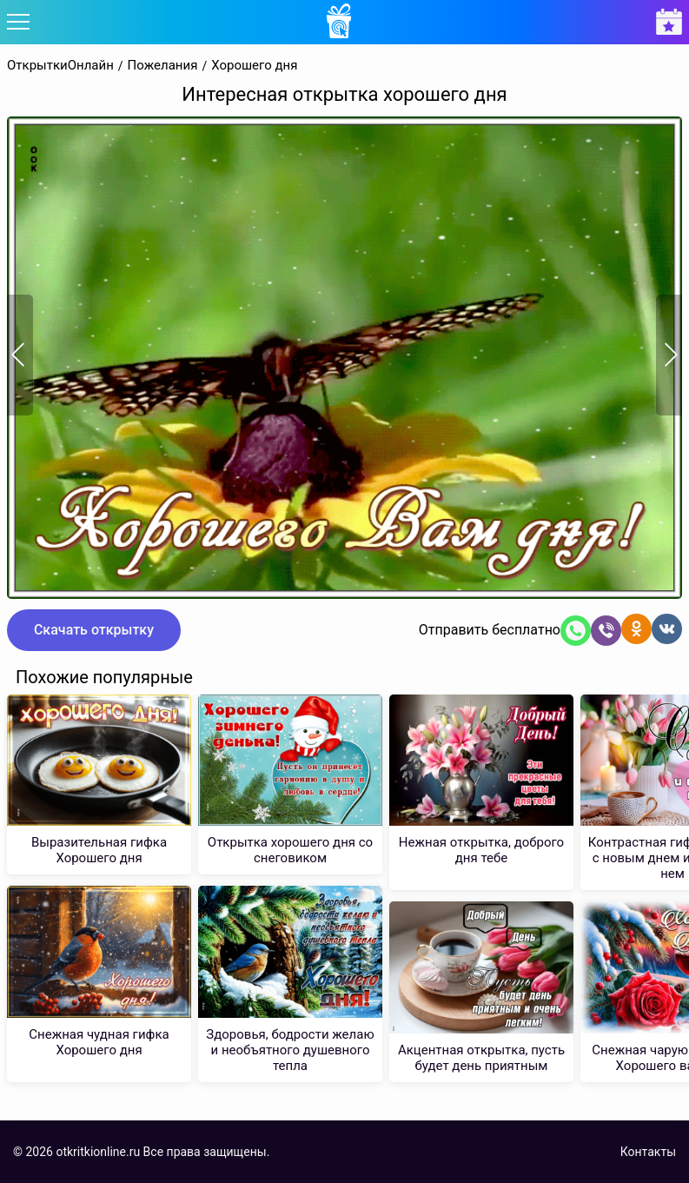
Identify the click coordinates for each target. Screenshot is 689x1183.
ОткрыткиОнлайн (60, 65)
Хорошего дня (254, 65)
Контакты (648, 1152)
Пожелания (163, 65)
